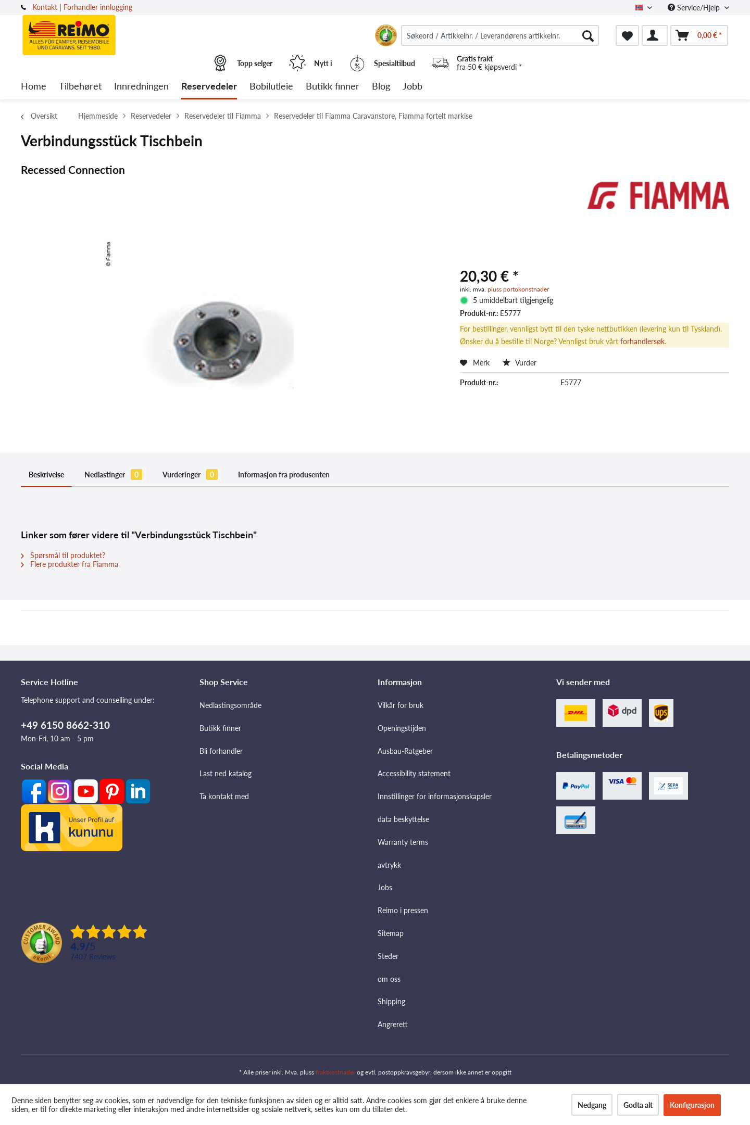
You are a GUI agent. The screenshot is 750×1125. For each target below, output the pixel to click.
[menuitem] (500, 35)
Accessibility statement (414, 773)
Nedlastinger (113, 474)
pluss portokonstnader (518, 289)
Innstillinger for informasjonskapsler (435, 796)
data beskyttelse (403, 819)
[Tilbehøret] (80, 86)
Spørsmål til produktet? (63, 555)
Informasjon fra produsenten (284, 474)
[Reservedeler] (209, 86)
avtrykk (389, 865)
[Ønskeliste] (627, 35)
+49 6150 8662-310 (65, 725)
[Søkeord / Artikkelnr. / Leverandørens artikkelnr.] (500, 35)
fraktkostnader (335, 1072)
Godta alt (638, 1105)
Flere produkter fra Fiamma (69, 564)
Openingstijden (402, 728)
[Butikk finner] (332, 86)
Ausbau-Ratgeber (405, 751)
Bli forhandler (221, 751)
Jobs (385, 887)
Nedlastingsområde (230, 705)
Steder (388, 956)
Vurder (519, 362)
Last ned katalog (225, 773)
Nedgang (592, 1105)
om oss (389, 979)
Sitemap (391, 933)
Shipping (391, 1001)
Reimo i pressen (403, 910)
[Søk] (588, 35)
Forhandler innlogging (98, 7)
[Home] (33, 86)
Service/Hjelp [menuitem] (695, 7)
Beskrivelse (46, 474)
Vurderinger (190, 474)
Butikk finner (220, 728)
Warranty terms (403, 842)
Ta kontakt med (224, 796)
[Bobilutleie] (271, 86)
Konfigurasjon (692, 1105)
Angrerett (393, 1024)
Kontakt (44, 7)
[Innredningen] (141, 86)
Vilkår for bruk (400, 705)
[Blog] (381, 86)
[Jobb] (412, 86)
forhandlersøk (642, 341)
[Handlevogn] (699, 35)
